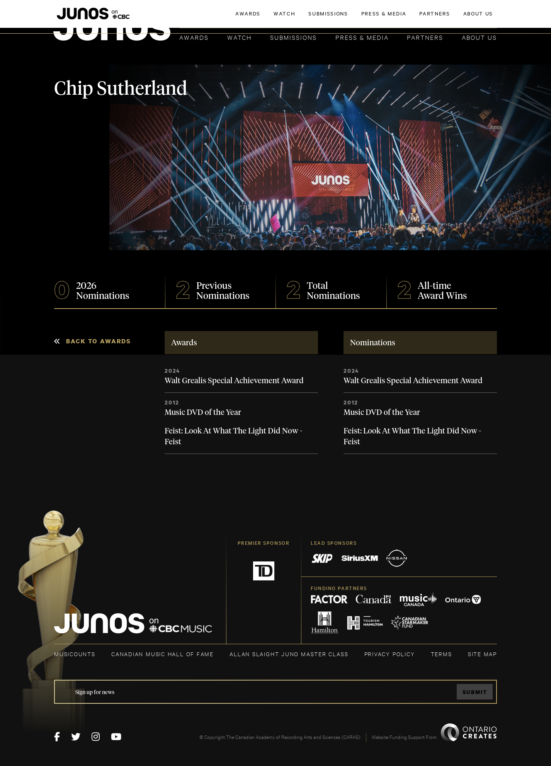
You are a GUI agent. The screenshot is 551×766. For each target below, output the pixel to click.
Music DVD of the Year (203, 412)
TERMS (441, 653)
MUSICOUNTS (74, 653)
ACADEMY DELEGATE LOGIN (460, 18)
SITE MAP (482, 653)
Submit (475, 692)
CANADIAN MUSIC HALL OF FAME (162, 653)
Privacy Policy (389, 653)
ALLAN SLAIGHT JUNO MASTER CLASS (289, 653)
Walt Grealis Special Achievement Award (234, 381)
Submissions (293, 37)
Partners (425, 37)
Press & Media (362, 37)
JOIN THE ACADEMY (389, 18)
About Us (479, 37)
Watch (239, 37)
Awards (194, 37)
